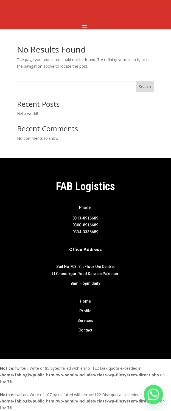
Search (145, 86)
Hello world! (27, 113)
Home (85, 301)
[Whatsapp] (153, 394)
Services (85, 320)
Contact (85, 330)
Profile (85, 311)
